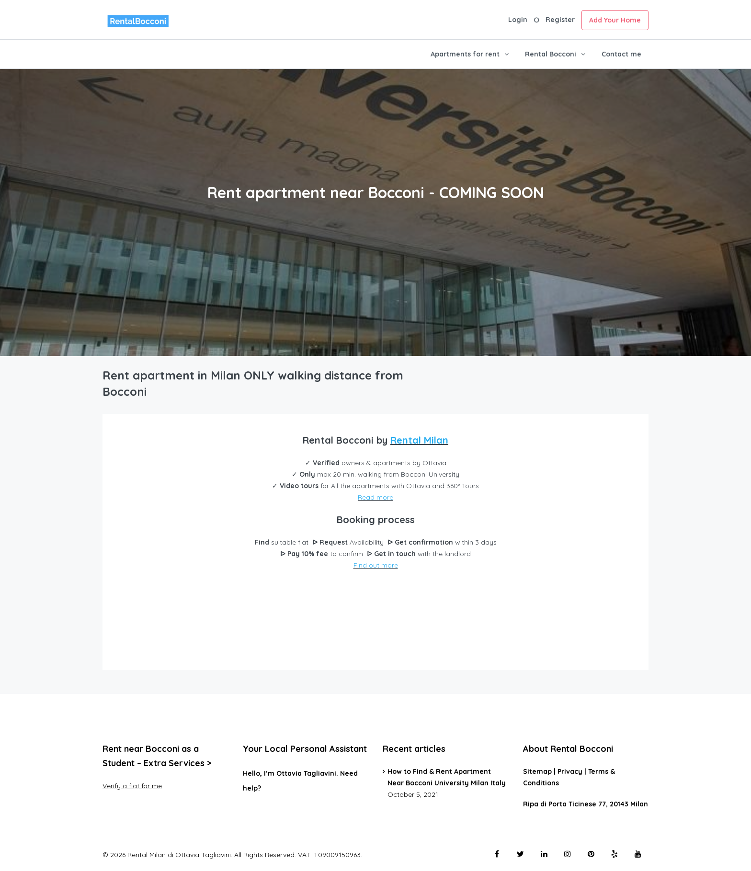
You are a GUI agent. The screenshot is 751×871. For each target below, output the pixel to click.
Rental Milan (419, 440)
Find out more (375, 565)
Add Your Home (615, 20)
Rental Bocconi (550, 54)
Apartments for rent (465, 54)
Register (560, 19)
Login (517, 19)
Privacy (570, 771)
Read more (375, 497)
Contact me (621, 54)
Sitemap (537, 771)
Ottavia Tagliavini (306, 773)
